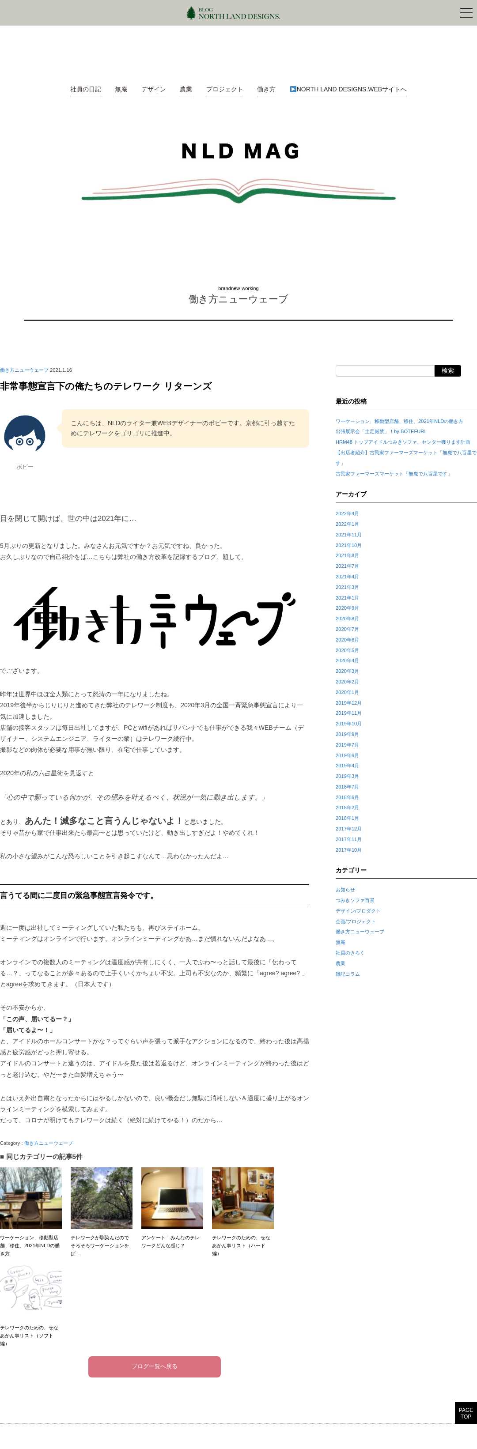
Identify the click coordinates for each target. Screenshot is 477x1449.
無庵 (121, 89)
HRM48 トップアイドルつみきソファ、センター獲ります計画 (403, 442)
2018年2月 (347, 807)
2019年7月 (347, 744)
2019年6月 (347, 755)
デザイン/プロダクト (358, 910)
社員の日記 (85, 89)
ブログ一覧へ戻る (155, 1366)
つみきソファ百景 (355, 900)
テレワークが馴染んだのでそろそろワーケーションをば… (101, 1211)
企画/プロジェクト (356, 921)
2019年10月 (349, 723)
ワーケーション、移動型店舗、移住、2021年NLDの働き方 (31, 1211)
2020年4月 (347, 660)
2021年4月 (347, 576)
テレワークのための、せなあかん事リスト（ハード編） (243, 1211)
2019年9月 (347, 734)
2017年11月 (349, 839)
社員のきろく (350, 952)
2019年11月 (349, 713)
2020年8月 (347, 618)
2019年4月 (347, 765)
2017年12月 (349, 828)
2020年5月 (347, 650)
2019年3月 (347, 776)
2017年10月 (349, 850)
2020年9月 (347, 608)
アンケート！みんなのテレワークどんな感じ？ (172, 1207)
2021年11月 (349, 534)
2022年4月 (347, 513)
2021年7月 (347, 566)
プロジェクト (224, 89)
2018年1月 (347, 818)
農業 (186, 89)
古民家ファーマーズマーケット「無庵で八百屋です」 (394, 473)
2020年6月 (347, 639)
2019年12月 (349, 703)
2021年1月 (347, 597)
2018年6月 (347, 797)
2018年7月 (347, 786)
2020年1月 (347, 692)
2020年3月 (347, 671)
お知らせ (345, 889)
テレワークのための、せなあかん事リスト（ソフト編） (31, 1301)
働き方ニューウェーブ (238, 299)
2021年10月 (349, 545)
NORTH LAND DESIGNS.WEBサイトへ (348, 89)
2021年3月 (347, 587)
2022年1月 (347, 524)
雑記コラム (348, 974)
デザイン (153, 89)
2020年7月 (347, 629)
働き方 (266, 89)
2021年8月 (347, 555)
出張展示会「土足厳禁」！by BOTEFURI (380, 431)
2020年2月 (347, 681)
